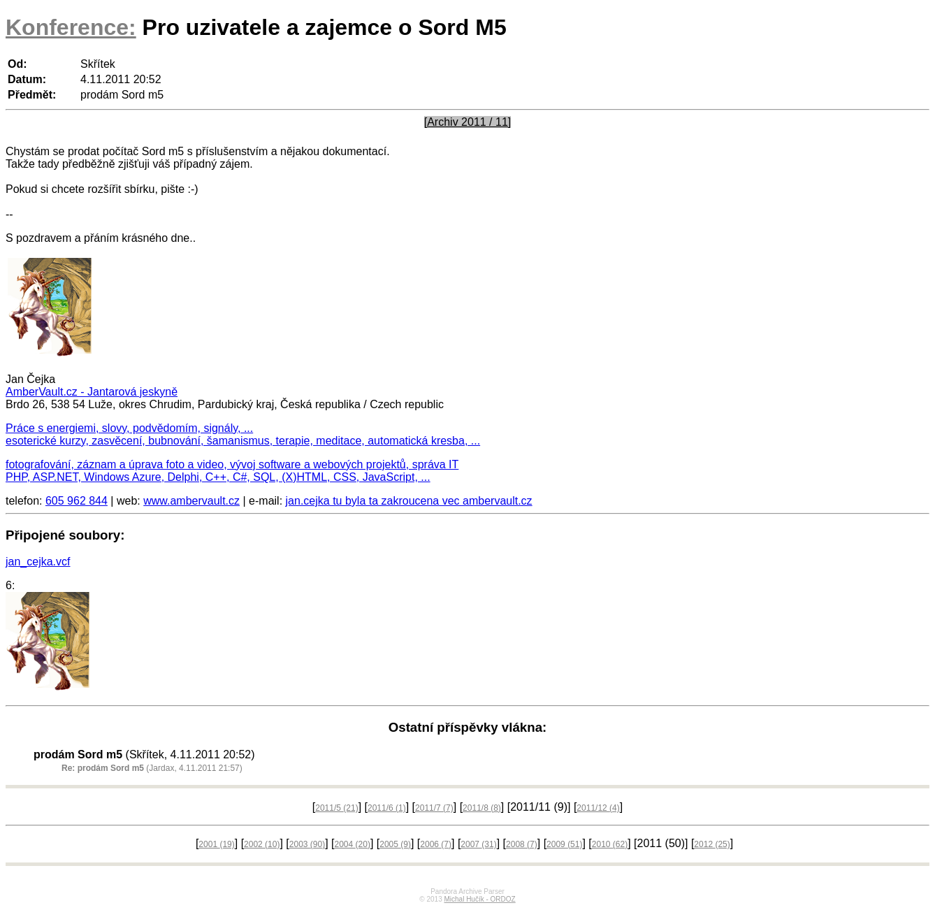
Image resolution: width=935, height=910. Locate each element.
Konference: (71, 27)
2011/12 (598, 808)
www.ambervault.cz (191, 501)
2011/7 (434, 808)
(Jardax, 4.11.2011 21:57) (151, 768)
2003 (307, 844)
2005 (395, 844)
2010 (610, 844)
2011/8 (482, 808)
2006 (435, 844)
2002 (262, 844)
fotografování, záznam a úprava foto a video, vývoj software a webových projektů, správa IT (232, 464)
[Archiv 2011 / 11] (468, 122)
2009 (564, 844)
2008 (521, 844)
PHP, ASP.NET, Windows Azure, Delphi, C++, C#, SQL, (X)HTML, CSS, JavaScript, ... (218, 477)
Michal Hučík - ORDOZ (479, 899)
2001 (216, 844)
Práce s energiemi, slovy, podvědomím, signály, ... (129, 428)
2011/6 (387, 808)
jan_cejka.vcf (38, 562)
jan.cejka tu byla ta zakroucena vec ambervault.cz (409, 501)
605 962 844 (76, 501)
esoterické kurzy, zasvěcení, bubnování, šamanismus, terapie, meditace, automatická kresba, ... (243, 441)
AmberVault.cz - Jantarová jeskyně (91, 392)
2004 (352, 844)
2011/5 (336, 808)
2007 (478, 844)
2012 (712, 844)
